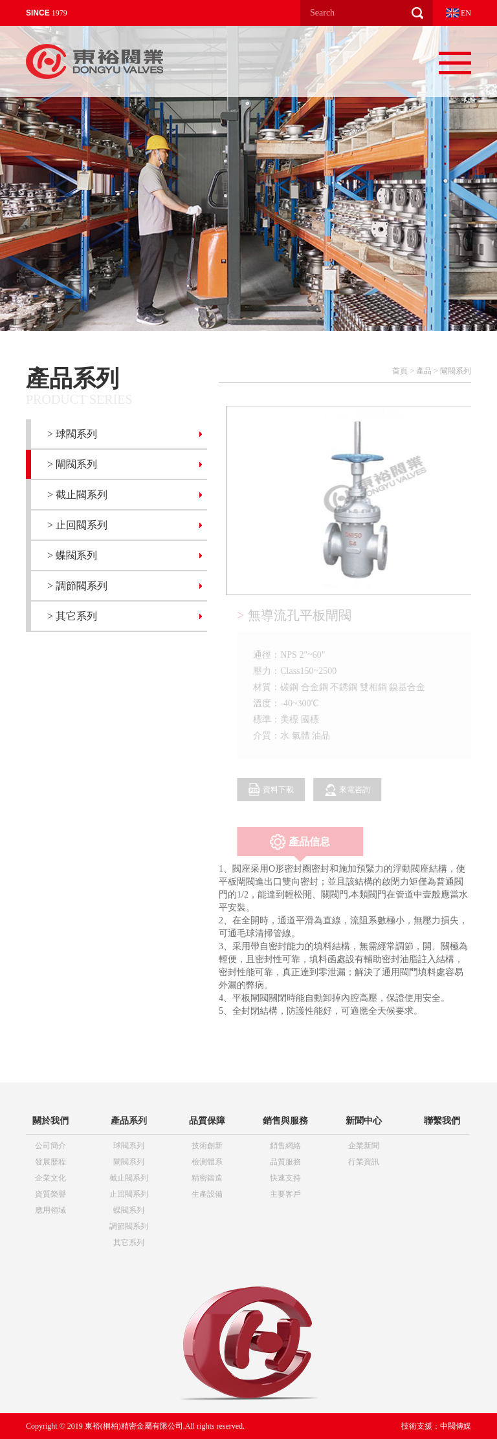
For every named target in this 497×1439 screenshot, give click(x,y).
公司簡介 (50, 1145)
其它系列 (128, 1242)
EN (458, 12)
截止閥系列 (128, 1177)
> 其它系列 (72, 616)
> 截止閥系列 (77, 494)
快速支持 (285, 1177)
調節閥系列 (128, 1226)
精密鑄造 (207, 1177)
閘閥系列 (455, 370)
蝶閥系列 (128, 1210)
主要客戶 (285, 1194)
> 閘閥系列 (72, 464)
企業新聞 (363, 1145)
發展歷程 (50, 1161)
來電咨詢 (350, 790)
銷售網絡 (285, 1145)
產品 (424, 370)
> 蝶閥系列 (72, 555)
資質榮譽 (50, 1194)
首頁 (400, 370)
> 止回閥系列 (77, 525)
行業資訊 (363, 1161)
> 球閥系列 (72, 433)
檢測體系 (207, 1161)
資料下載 (273, 789)
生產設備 (207, 1194)
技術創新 (207, 1145)
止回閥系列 (128, 1194)
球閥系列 (128, 1145)
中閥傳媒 (455, 1426)
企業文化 (50, 1177)
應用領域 (50, 1210)
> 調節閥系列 (77, 585)
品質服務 (285, 1161)
